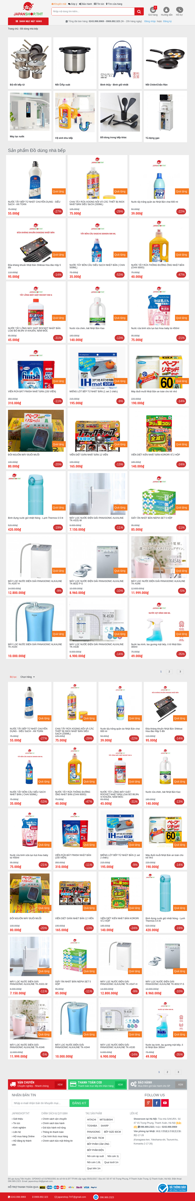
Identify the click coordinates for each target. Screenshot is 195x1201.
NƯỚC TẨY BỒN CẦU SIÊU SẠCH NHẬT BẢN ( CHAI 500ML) (97, 266)
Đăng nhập (150, 21)
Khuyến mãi (59, 4)
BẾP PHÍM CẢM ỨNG (98, 1144)
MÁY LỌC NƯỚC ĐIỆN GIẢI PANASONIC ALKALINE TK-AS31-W (97, 519)
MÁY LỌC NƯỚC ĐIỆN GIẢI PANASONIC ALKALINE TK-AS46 (158, 582)
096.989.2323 (103, 1197)
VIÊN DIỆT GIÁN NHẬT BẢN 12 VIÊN (89, 454)
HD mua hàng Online (23, 1136)
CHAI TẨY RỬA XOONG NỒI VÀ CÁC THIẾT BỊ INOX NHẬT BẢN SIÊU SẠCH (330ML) (97, 203)
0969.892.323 (41, 1197)
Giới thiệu (17, 1119)
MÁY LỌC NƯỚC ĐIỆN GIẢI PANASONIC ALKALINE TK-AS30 (97, 645)
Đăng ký (167, 21)
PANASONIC (93, 1132)
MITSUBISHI (106, 1119)
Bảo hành (85, 4)
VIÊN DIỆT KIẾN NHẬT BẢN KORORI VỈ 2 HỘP (155, 454)
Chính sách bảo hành (53, 1123)
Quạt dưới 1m (111, 1162)
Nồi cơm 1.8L (94, 1162)
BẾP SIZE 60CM (112, 1132)
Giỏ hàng (153, 11)
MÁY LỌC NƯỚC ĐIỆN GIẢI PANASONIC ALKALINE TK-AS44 (35, 645)
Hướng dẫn (167, 15)
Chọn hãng (28, 677)
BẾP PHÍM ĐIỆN (95, 1150)
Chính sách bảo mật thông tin (57, 1140)
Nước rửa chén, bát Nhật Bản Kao (87, 328)
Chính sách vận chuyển (54, 1119)
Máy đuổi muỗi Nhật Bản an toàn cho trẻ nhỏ (154, 391)
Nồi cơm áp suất (95, 1156)
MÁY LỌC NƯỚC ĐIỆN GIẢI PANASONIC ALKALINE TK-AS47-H (35, 582)
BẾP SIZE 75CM (95, 1138)
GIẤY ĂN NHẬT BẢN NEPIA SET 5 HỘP (151, 518)
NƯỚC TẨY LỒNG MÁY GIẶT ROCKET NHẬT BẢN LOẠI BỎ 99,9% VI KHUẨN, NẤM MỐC (34, 329)
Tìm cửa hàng (114, 4)
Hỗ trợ (179, 15)
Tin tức (99, 4)
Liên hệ (16, 1132)
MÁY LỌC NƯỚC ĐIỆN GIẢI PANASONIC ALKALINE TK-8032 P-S (97, 582)
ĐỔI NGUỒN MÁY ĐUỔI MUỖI (23, 454)
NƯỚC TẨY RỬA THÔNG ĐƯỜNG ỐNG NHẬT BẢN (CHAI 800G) (157, 266)
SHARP (105, 1125)
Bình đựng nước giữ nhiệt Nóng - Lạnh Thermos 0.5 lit (35, 518)
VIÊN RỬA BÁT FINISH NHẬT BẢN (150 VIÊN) (32, 391)
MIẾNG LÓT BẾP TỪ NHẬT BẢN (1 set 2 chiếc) (94, 391)
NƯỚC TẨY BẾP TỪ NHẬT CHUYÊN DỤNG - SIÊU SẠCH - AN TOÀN (34, 203)
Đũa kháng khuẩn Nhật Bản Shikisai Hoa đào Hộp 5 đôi (34, 266)
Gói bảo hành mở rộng (53, 1127)
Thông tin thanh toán (52, 1132)
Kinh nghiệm (19, 1127)
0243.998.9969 (18, 1197)
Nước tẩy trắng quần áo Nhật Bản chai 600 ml (154, 202)
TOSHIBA (92, 1125)
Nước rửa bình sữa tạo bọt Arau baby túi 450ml (155, 328)
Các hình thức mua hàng (54, 1136)
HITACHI (91, 1119)
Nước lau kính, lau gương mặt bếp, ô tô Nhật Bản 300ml (156, 645)
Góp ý (72, 4)
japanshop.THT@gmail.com (72, 1197)
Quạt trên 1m (93, 1168)
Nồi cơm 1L (113, 1156)
